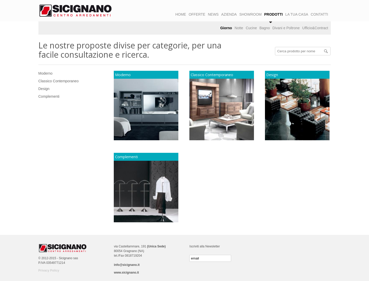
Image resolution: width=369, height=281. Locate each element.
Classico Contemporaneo (58, 81)
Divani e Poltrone (286, 28)
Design (44, 89)
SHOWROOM (250, 14)
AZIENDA (229, 14)
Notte (238, 28)
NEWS (213, 14)
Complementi (48, 96)
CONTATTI (319, 14)
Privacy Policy (48, 270)
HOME (180, 14)
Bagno (264, 28)
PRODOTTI (273, 14)
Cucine (251, 28)
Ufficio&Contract (315, 28)
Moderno (45, 73)
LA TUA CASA (296, 14)
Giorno (226, 28)
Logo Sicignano (75, 10)
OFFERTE (197, 14)
